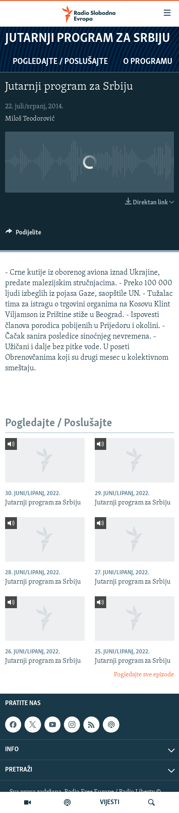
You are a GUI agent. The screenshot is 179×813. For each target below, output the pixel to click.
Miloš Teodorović (30, 119)
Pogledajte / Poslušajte (60, 62)
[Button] (23, 234)
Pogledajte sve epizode (144, 675)
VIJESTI (109, 802)
